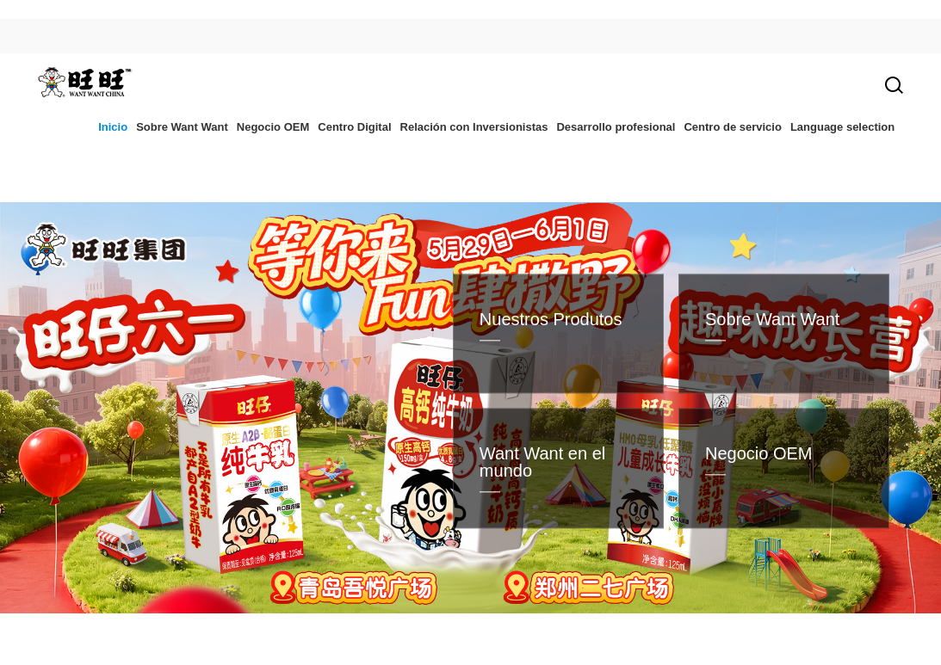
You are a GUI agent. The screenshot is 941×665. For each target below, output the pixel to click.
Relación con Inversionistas (474, 126)
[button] (333, 623)
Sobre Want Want (182, 126)
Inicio (112, 126)
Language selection (842, 126)
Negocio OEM (273, 126)
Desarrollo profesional (615, 126)
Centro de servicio (732, 126)
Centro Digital (354, 126)
